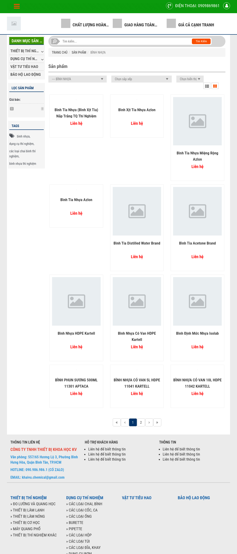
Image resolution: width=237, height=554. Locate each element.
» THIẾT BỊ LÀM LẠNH (27, 510)
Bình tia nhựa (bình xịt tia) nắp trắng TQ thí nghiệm (76, 112)
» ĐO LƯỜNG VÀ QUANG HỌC (33, 504)
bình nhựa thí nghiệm (22, 163)
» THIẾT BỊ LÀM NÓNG (27, 516)
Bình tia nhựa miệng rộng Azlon (197, 156)
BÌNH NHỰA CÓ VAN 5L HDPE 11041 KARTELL (137, 383)
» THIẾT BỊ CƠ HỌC (25, 522)
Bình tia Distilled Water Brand (137, 243)
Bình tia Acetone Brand (197, 243)
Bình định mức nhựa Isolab (197, 333)
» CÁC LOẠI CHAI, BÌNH (84, 504)
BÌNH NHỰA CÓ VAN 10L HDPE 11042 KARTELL (197, 383)
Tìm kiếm (201, 41)
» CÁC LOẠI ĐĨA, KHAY (83, 547)
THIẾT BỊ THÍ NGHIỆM (27, 51)
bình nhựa (23, 136)
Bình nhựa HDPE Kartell (76, 333)
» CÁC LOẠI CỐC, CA (82, 510)
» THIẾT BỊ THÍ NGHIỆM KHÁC (33, 535)
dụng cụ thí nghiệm (21, 144)
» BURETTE (74, 522)
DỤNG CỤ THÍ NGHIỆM (27, 58)
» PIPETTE (74, 528)
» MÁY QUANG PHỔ (25, 528)
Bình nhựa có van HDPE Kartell (137, 336)
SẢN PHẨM (79, 52)
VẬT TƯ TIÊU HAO (24, 66)
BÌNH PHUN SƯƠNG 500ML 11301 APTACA (76, 383)
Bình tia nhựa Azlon (76, 199)
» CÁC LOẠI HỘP (79, 535)
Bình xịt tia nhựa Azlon (137, 109)
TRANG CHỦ (59, 52)
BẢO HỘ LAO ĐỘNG (25, 74)
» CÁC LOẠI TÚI (78, 541)
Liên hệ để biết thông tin (107, 449)
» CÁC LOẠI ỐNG (79, 516)
